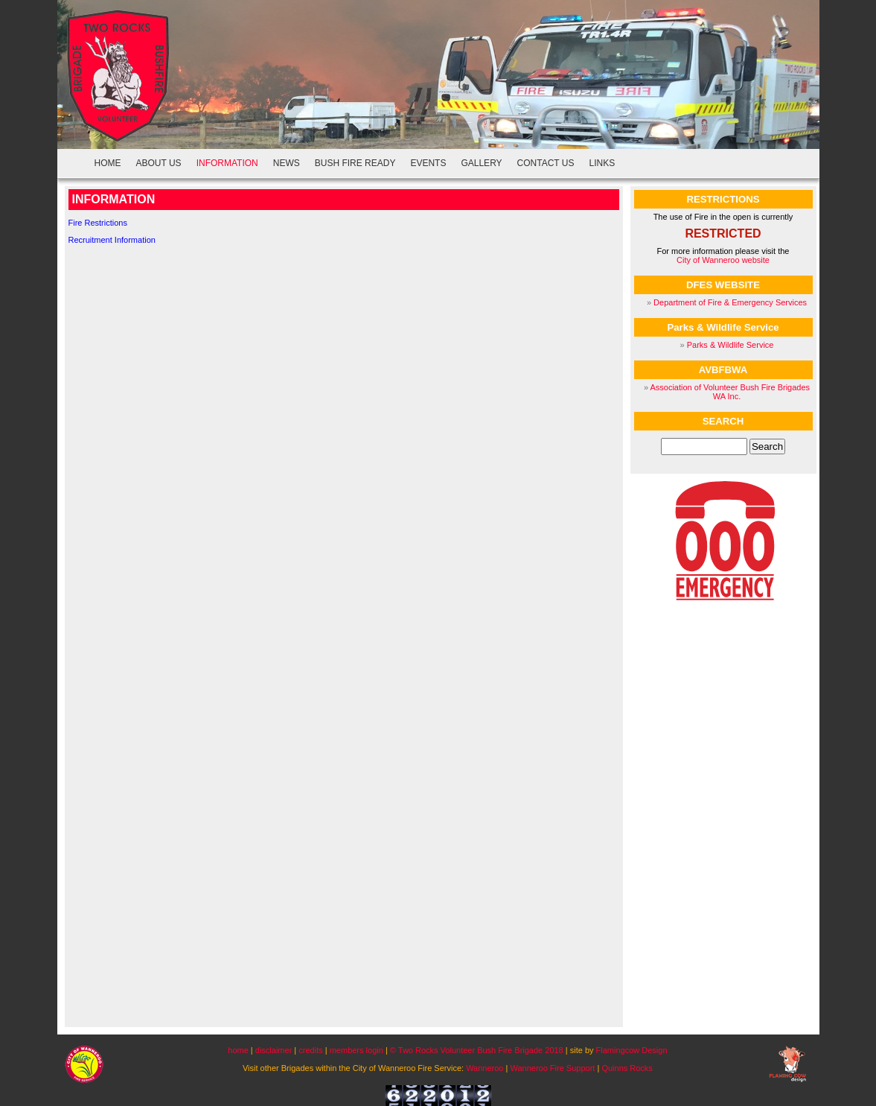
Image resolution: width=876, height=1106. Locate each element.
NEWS (286, 163)
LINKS (602, 163)
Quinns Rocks (626, 1068)
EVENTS (428, 163)
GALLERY (481, 163)
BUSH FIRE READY (355, 163)
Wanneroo (484, 1068)
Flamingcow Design (632, 1050)
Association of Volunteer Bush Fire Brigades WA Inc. (730, 392)
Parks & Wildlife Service (730, 344)
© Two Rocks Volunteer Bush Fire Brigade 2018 (476, 1050)
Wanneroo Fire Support (552, 1068)
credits (311, 1050)
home (238, 1050)
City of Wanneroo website (723, 259)
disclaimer (273, 1050)
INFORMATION (227, 163)
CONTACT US (546, 163)
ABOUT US (159, 163)
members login (356, 1050)
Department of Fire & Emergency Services (730, 302)
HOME (108, 163)
